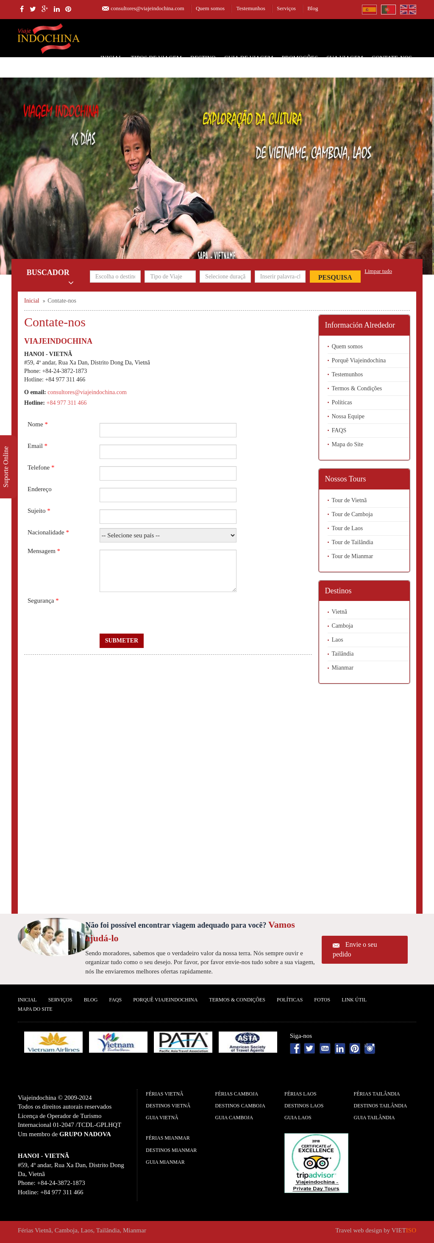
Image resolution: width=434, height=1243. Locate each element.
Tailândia (343, 654)
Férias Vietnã (165, 1094)
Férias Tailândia (377, 1094)
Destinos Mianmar (171, 1150)
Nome (38, 424)
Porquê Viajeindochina (359, 360)
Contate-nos (392, 58)
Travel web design (358, 1230)
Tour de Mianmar (352, 556)
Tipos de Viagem (156, 58)
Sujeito (39, 510)
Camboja (342, 626)
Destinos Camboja (240, 1106)
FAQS (339, 430)
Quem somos (210, 8)
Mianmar (342, 668)
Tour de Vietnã (349, 500)
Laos (337, 640)
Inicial (111, 58)
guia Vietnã (162, 1118)
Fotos (322, 1000)
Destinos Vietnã (168, 1106)
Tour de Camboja (352, 514)
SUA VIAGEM (344, 58)
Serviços (286, 8)
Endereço (40, 489)
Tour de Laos (347, 528)
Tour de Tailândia (352, 542)
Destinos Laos (303, 1106)
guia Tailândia (374, 1118)
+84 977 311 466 (67, 403)
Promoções (300, 58)
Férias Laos (300, 1094)
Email (37, 445)
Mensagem (44, 551)
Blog (312, 8)
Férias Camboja (237, 1094)
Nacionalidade (48, 532)
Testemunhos (250, 8)
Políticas (342, 402)
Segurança (43, 600)
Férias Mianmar (168, 1138)
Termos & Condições (357, 388)
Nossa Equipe (348, 416)
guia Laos (298, 1118)
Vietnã (339, 612)
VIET (404, 1230)
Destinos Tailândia (380, 1106)
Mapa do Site (348, 444)
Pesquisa (335, 277)
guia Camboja (234, 1118)
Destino (203, 58)
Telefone (41, 467)
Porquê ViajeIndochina (165, 1000)
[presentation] (164, 612)
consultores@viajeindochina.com (147, 8)
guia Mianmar (165, 1162)
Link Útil (354, 1000)
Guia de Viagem (248, 58)
